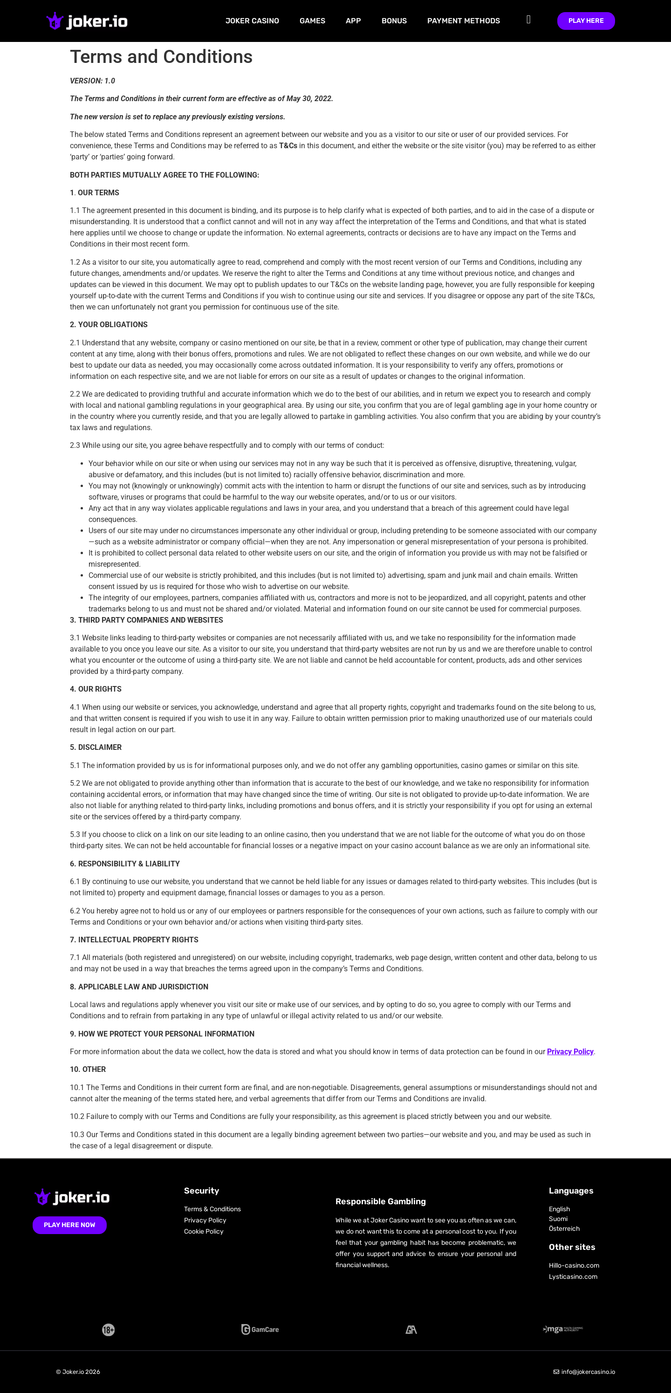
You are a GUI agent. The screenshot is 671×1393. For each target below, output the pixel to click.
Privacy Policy (570, 1051)
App (353, 20)
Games (312, 20)
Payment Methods (463, 20)
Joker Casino (252, 20)
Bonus (394, 20)
